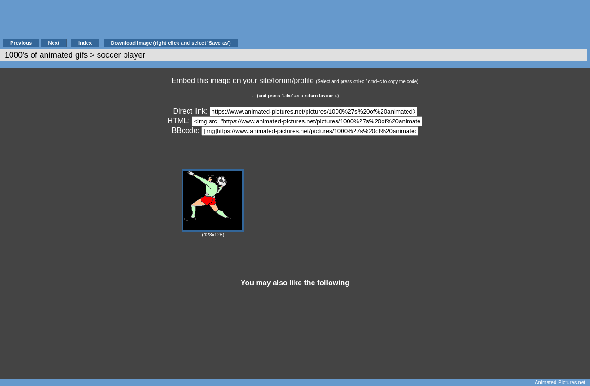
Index (85, 43)
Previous (21, 43)
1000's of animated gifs (46, 55)
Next (53, 43)
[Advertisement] (407, 24)
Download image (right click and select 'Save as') (171, 43)
